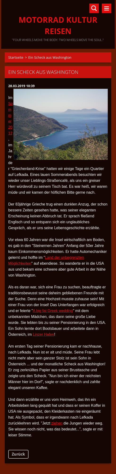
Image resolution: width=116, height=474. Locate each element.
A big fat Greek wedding (53, 311)
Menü (106, 8)
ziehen (56, 423)
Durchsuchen (94, 8)
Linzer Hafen (43, 334)
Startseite (15, 57)
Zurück (18, 454)
